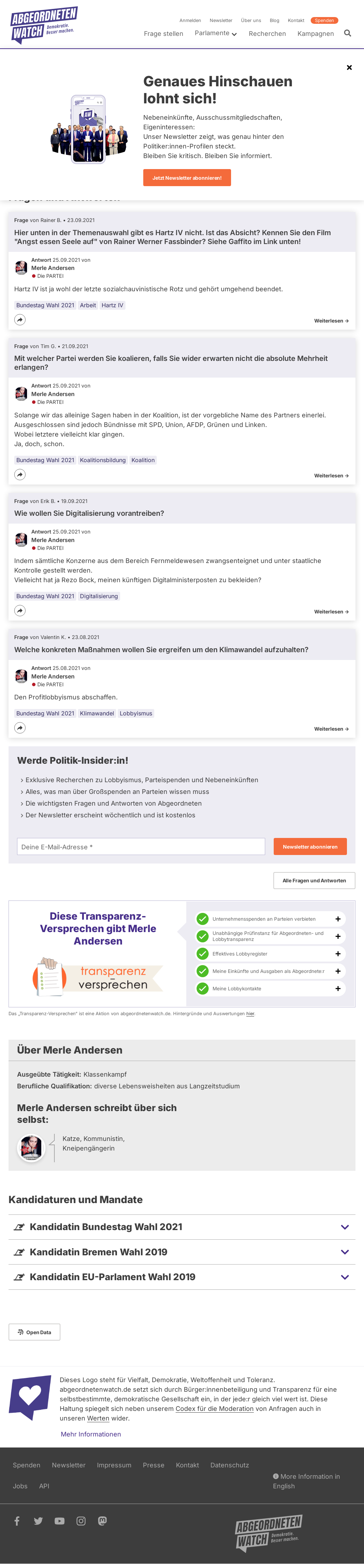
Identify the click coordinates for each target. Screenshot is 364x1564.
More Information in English (306, 1481)
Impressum (114, 1465)
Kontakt (296, 20)
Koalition (143, 460)
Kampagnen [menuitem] (316, 33)
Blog (274, 20)
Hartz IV (112, 305)
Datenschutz (229, 1465)
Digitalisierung (99, 596)
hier (250, 1013)
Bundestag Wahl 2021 (45, 305)
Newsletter (221, 20)
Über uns (251, 20)
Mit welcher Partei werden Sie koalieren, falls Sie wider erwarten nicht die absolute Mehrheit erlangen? (171, 363)
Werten (98, 1418)
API (44, 1486)
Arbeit (88, 305)
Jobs (20, 1486)
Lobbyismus (136, 713)
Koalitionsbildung (103, 460)
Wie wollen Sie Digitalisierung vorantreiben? (89, 513)
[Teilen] (20, 319)
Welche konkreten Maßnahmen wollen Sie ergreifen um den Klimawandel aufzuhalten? (161, 649)
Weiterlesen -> (331, 321)
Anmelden (190, 20)
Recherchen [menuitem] (267, 33)
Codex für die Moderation (215, 1408)
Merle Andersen (53, 267)
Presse (154, 1465)
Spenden (324, 20)
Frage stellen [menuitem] (163, 33)
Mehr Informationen (91, 1434)
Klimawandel (97, 713)
